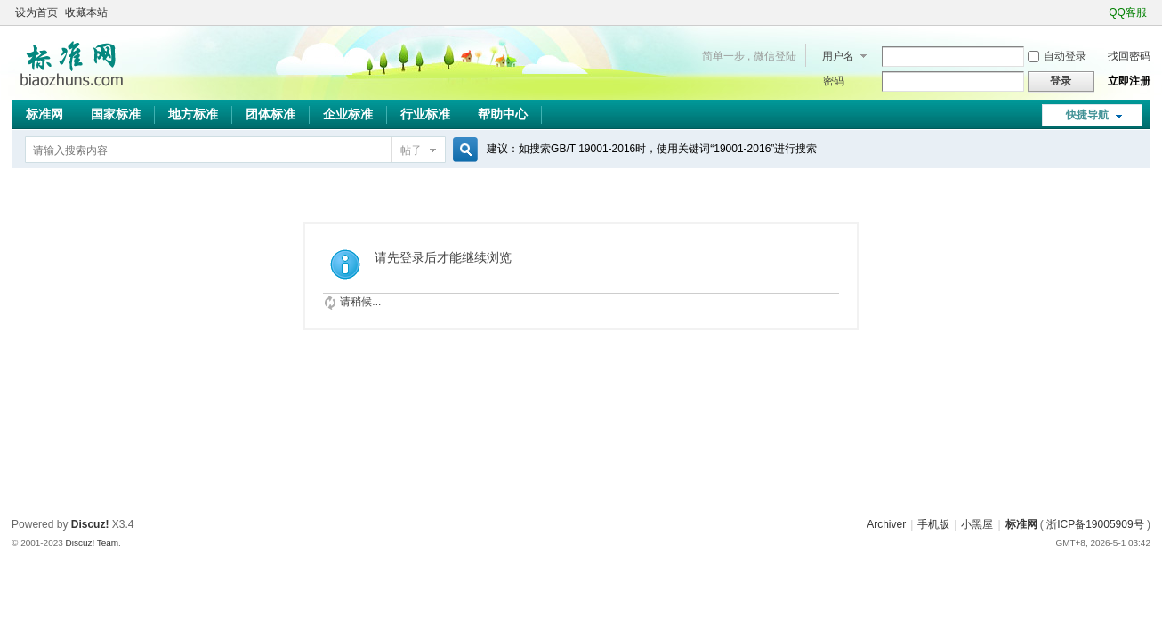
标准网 (44, 114)
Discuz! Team (92, 543)
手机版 (933, 524)
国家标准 (116, 114)
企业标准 (348, 114)
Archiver (886, 524)
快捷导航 (1087, 115)
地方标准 (193, 114)
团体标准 (270, 114)
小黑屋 (977, 524)
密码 (833, 81)
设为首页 (36, 12)
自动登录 (1057, 56)
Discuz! (90, 524)
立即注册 (1129, 81)
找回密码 (1129, 56)
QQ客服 (1128, 12)
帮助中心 (503, 114)
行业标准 (425, 114)
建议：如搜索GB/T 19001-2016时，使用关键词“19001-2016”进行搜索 (652, 148)
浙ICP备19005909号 (1094, 524)
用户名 (838, 56)
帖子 (411, 150)
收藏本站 (86, 12)
